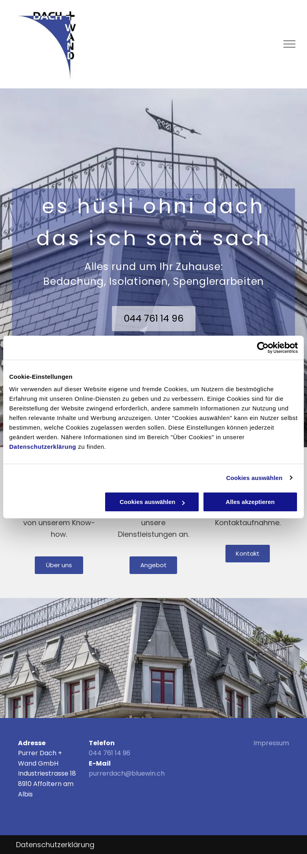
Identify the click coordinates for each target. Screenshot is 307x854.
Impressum (271, 743)
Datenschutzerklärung (42, 446)
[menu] (289, 44)
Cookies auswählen (254, 477)
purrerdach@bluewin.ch (127, 773)
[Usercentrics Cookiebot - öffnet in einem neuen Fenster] (263, 348)
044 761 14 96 (109, 753)
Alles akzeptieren (250, 501)
